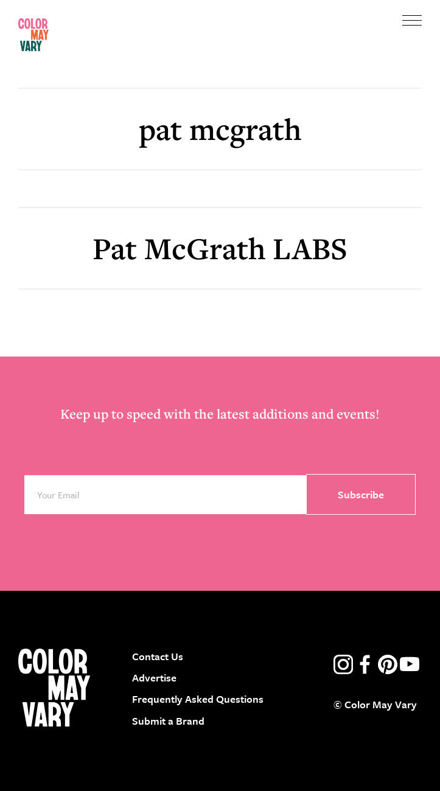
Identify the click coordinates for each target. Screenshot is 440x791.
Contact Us (157, 656)
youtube (409, 664)
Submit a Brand (168, 720)
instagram (343, 664)
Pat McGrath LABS (220, 248)
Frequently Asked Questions (198, 698)
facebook (365, 664)
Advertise (154, 677)
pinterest (387, 664)
